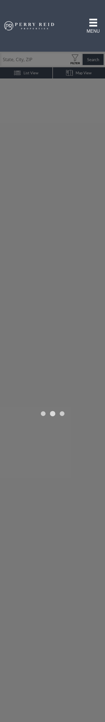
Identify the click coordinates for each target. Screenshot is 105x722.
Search (93, 59)
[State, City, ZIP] (41, 59)
